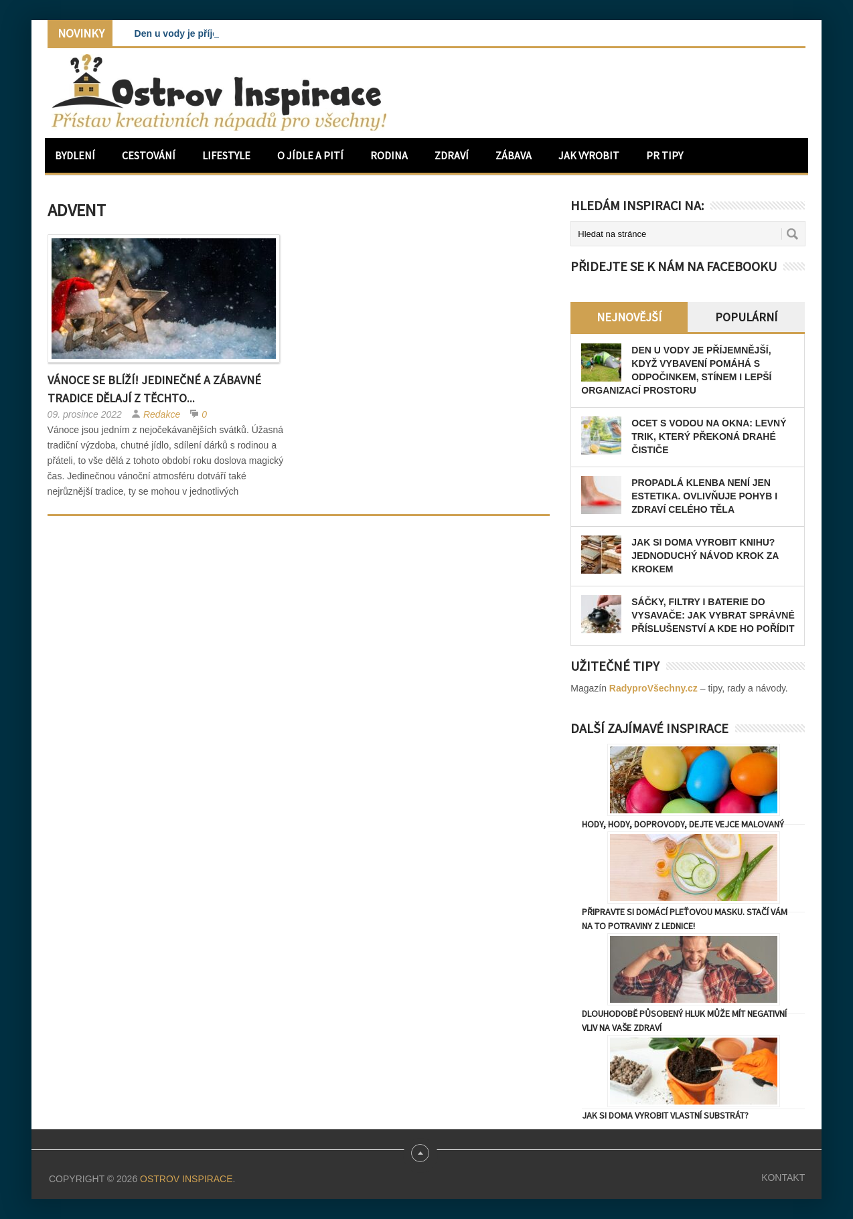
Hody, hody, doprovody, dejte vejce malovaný (683, 824)
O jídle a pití (310, 155)
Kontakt (783, 1177)
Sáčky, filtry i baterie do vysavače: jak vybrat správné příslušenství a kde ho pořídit (712, 615)
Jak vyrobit (588, 155)
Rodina (389, 155)
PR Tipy (664, 155)
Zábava (513, 155)
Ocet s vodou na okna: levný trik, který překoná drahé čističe (708, 436)
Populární (746, 317)
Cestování (148, 155)
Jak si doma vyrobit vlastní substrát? (665, 1115)
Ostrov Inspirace (186, 1178)
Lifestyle (226, 155)
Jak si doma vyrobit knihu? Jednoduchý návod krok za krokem (705, 555)
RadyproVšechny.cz (653, 688)
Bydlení (75, 155)
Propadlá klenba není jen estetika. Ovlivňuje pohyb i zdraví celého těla (704, 496)
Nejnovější (629, 317)
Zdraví (452, 155)
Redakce (161, 414)
